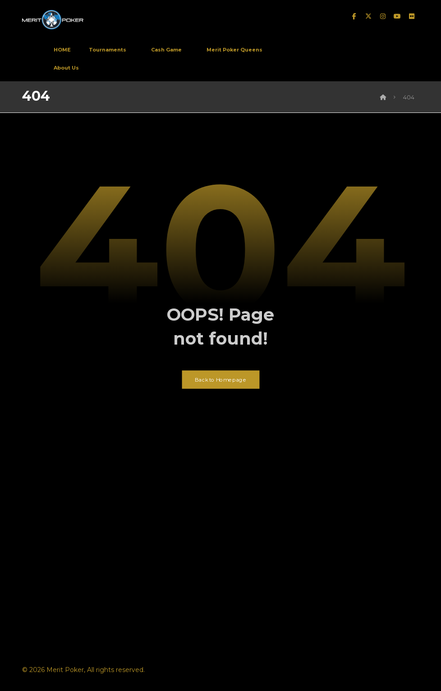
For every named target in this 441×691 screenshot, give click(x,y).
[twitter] (368, 17)
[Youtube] (397, 17)
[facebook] (354, 17)
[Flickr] (411, 17)
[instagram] (383, 17)
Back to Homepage (220, 386)
